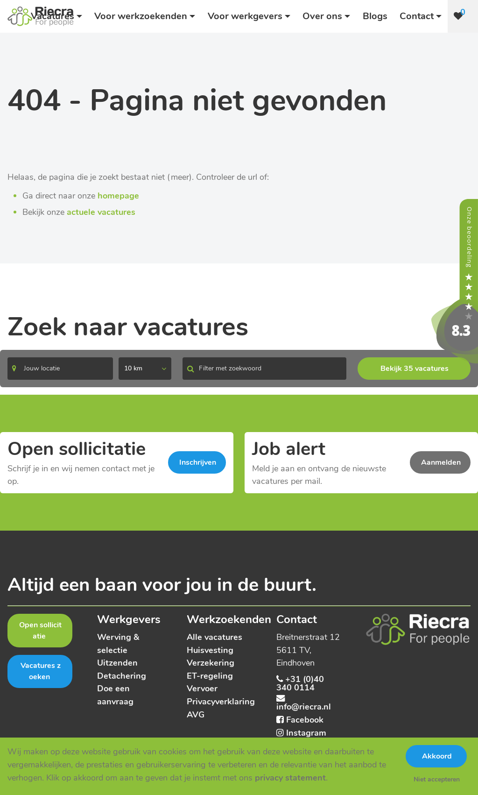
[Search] (60, 368)
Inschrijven (197, 462)
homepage (118, 195)
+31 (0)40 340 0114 (300, 683)
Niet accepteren (437, 779)
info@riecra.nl (303, 706)
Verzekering (210, 662)
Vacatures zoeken (41, 671)
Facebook (304, 719)
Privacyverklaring (221, 701)
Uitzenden (117, 662)
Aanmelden (441, 462)
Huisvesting (210, 650)
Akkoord (437, 756)
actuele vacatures (101, 212)
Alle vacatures (214, 637)
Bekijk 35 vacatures (414, 368)
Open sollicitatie (40, 630)
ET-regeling (210, 675)
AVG (195, 714)
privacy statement (290, 777)
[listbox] (145, 368)
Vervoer (202, 688)
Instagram (306, 732)
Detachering (121, 675)
